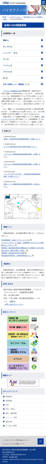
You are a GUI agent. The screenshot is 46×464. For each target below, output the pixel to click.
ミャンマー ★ (10, 53)
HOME (4, 17)
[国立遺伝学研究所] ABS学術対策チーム (17, 255)
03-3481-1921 (13, 457)
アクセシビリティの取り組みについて (16, 440)
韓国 (6, 40)
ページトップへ (41, 441)
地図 (12, 301)
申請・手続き (10, 409)
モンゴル (7, 47)
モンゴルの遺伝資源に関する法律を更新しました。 (20, 147)
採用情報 (9, 401)
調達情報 (9, 396)
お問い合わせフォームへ (14, 304)
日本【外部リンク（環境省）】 (16, 84)
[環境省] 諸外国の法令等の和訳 (14, 253)
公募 (7, 405)
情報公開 (9, 422)
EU (5, 78)
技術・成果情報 (11, 413)
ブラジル (7, 72)
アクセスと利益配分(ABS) (13, 91)
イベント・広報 (11, 417)
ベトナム (7, 65)
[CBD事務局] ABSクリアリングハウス (16, 240)
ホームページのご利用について (14, 444)
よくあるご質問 (11, 426)
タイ (6, 59)
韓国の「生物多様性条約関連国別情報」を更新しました (22, 139)
